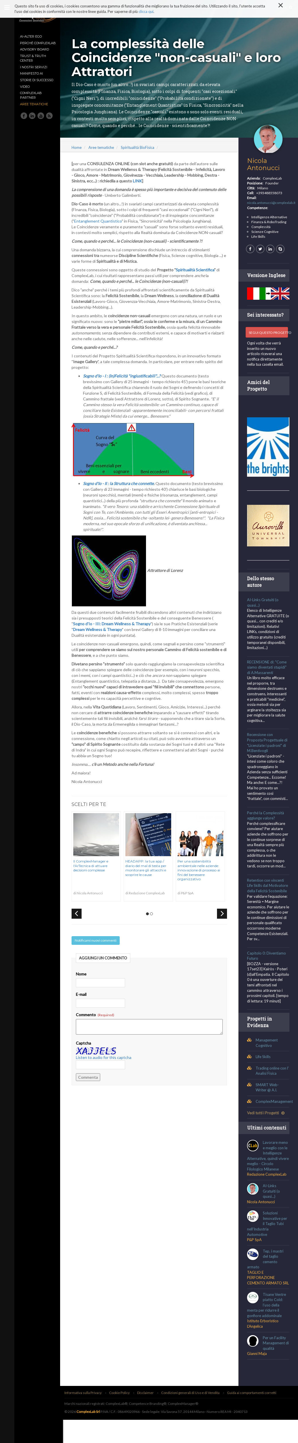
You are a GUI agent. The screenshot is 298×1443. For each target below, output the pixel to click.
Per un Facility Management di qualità (275, 1366)
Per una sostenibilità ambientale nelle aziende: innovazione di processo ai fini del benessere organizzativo (201, 877)
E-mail (84, 1001)
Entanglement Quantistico (101, 227)
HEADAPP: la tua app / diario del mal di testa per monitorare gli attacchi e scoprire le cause (148, 875)
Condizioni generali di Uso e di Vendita (193, 1416)
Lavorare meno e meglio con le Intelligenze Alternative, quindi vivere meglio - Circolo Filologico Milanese (268, 1173)
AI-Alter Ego (31, 36)
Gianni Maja (258, 1376)
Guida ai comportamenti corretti (254, 1416)
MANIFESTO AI (31, 73)
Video (25, 87)
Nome (84, 980)
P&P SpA (255, 1257)
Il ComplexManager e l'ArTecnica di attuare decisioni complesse (93, 872)
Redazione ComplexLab (267, 1192)
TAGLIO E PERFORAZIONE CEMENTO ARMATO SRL (265, 1298)
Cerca (284, 7)
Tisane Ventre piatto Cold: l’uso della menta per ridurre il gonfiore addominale (267, 1328)
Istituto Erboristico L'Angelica (263, 1347)
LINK (155, 187)
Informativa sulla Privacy (85, 1416)
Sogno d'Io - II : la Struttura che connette (121, 490)
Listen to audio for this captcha (106, 1064)
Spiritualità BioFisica (140, 154)
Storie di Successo (36, 80)
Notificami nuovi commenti (98, 947)
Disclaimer (148, 1416)
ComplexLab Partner (31, 95)
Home (79, 154)
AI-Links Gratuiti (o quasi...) (272, 1208)
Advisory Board (34, 49)
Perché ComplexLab (38, 43)
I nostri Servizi (33, 67)
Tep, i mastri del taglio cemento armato (266, 1276)
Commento (98, 1021)
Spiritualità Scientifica (198, 276)
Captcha (86, 1049)
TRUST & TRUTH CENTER (33, 58)
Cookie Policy (122, 1416)
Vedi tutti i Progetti (266, 1123)
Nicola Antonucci (264, 171)
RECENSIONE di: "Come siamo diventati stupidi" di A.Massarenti (267, 673)
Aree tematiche (34, 104)
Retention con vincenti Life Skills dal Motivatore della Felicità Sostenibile (268, 891)
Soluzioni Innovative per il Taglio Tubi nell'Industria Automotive (268, 1241)
